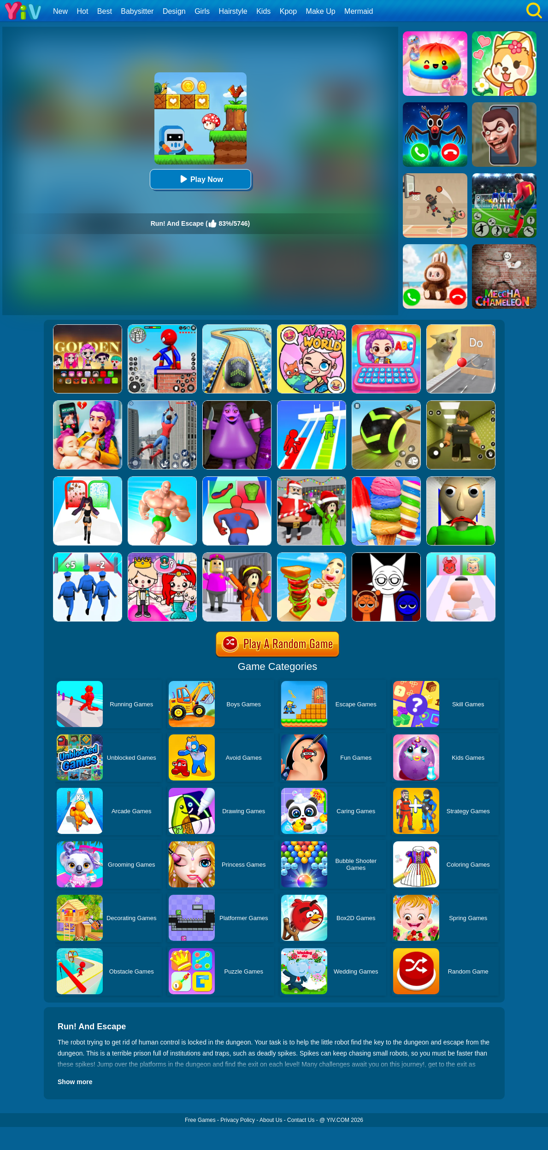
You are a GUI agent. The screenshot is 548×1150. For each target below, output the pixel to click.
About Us (270, 1120)
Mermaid (358, 11)
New (60, 11)
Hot (82, 11)
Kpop (288, 11)
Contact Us (300, 1120)
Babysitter (137, 11)
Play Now (200, 179)
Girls (202, 11)
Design (174, 11)
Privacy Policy (237, 1120)
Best (104, 11)
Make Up (321, 11)
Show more (75, 1081)
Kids (263, 11)
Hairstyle (233, 11)
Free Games (200, 1120)
